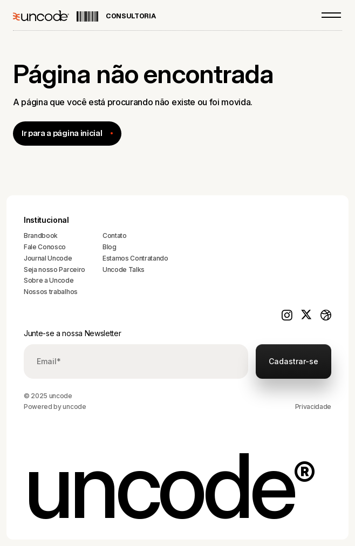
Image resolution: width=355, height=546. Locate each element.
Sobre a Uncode (49, 280)
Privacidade (313, 406)
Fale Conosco (45, 247)
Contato (115, 235)
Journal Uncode (48, 258)
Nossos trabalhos (51, 292)
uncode (74, 406)
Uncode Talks (124, 269)
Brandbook (41, 235)
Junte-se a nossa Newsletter (72, 333)
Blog (110, 247)
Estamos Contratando (135, 258)
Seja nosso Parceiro (54, 269)
